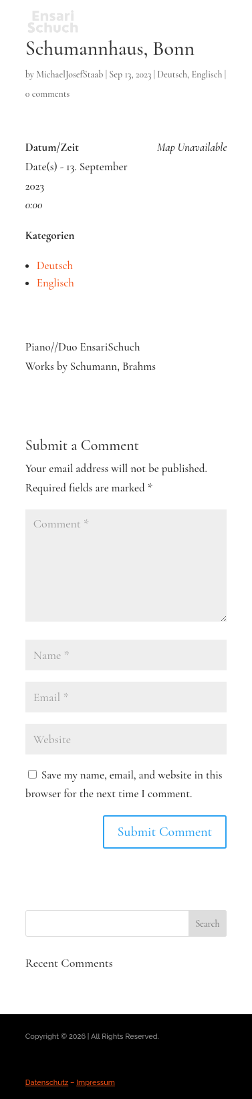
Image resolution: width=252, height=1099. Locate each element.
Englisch (206, 74)
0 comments (47, 93)
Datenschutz (47, 1082)
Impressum (95, 1082)
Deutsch (172, 74)
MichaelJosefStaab (69, 74)
